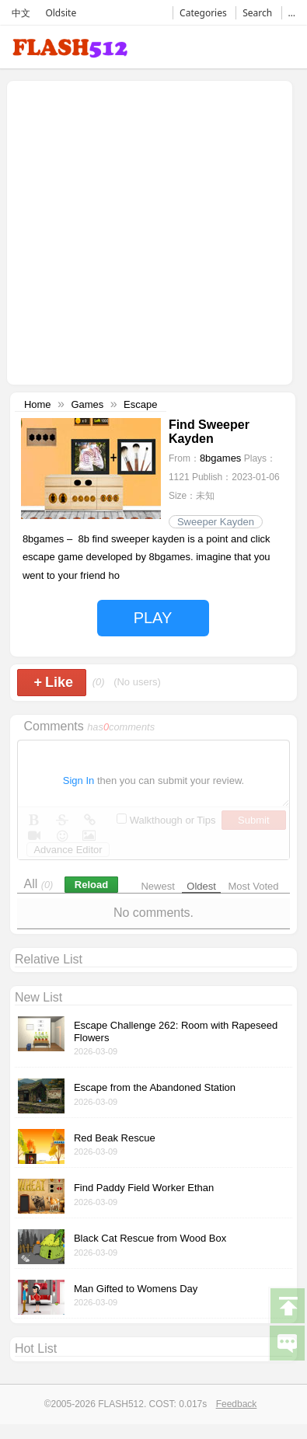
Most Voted (254, 886)
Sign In (78, 780)
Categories (203, 12)
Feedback (236, 1404)
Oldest (201, 886)
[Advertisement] (145, 231)
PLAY (153, 617)
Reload (91, 884)
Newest (157, 886)
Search (257, 12)
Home (37, 404)
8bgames (220, 458)
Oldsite (60, 12)
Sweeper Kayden (215, 522)
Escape (140, 404)
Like (53, 682)
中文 (21, 12)
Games (87, 404)
